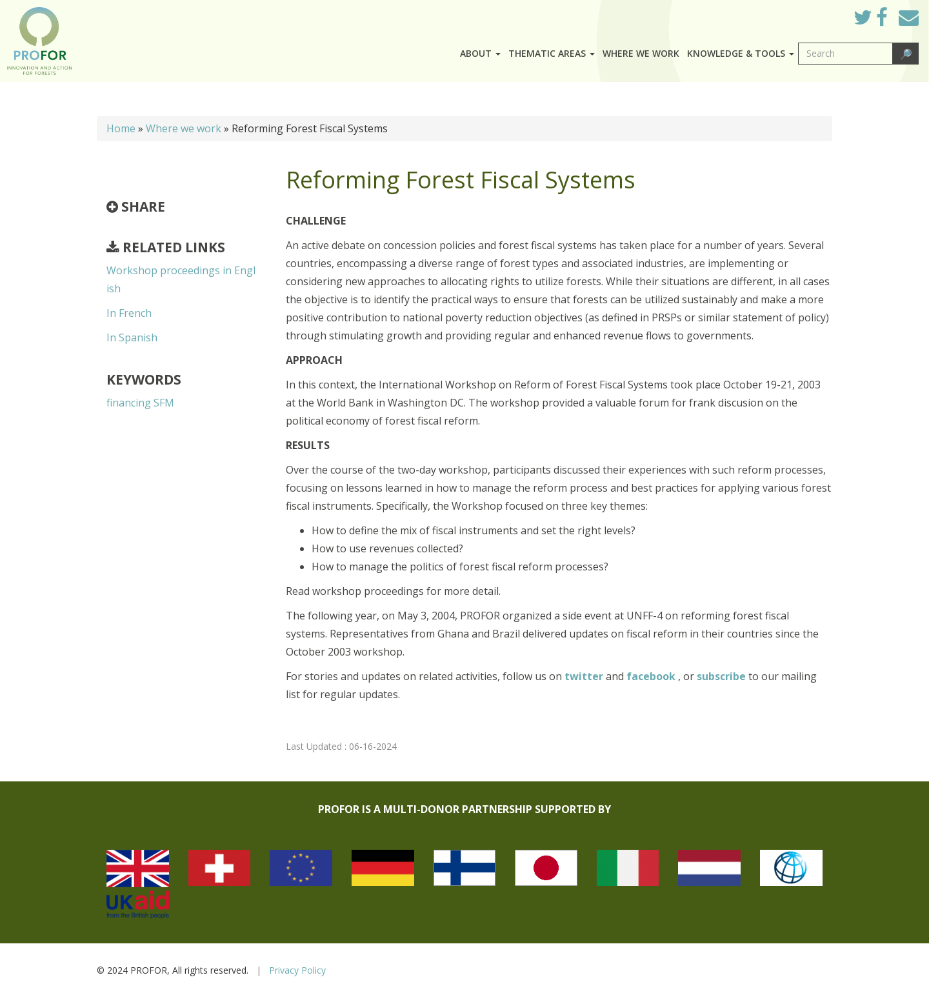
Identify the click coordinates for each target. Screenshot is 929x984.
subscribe (721, 676)
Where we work (641, 53)
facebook (652, 676)
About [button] (480, 53)
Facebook (892, 20)
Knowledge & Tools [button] (740, 53)
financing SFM (140, 403)
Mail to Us (909, 17)
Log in (825, 14)
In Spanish (131, 337)
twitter (585, 676)
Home (120, 128)
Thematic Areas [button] (551, 53)
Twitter (873, 20)
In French (129, 313)
